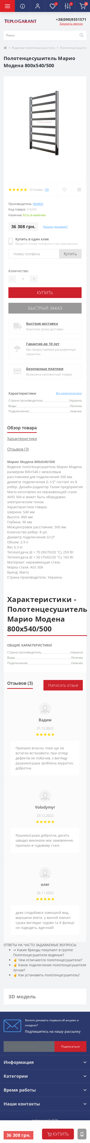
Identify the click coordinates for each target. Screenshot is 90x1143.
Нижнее (77, 663)
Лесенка (77, 657)
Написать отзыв (63, 685)
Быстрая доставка (42, 323)
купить (58, 1134)
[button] (37, 6)
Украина (76, 652)
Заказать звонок (71, 24)
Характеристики (22, 438)
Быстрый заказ (45, 308)
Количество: (18, 271)
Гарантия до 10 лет (43, 344)
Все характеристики (69, 393)
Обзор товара (22, 428)
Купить (70, 253)
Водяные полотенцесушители (33, 48)
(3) (47, 189)
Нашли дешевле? (55, 227)
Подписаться (70, 1046)
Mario (38, 204)
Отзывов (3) (18, 449)
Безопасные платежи (44, 368)
